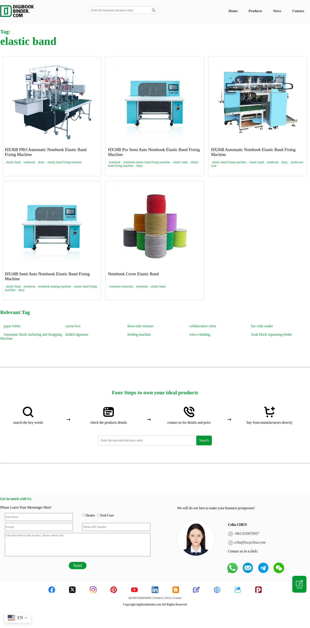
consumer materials (121, 286)
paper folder (12, 326)
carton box (72, 326)
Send (77, 565)
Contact (298, 11)
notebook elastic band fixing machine (147, 162)
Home (232, 11)
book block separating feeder (271, 334)
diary (41, 162)
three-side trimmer (140, 326)
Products (255, 11)
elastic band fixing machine (65, 162)
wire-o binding (199, 334)
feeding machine (139, 334)
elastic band (13, 162)
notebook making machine (54, 286)
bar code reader (262, 326)
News (277, 11)
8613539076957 (247, 533)
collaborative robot (202, 326)
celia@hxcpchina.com (250, 542)
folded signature (76, 334)
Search (204, 440)
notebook (29, 162)
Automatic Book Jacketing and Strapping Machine (31, 336)
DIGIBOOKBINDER (139, 597)
